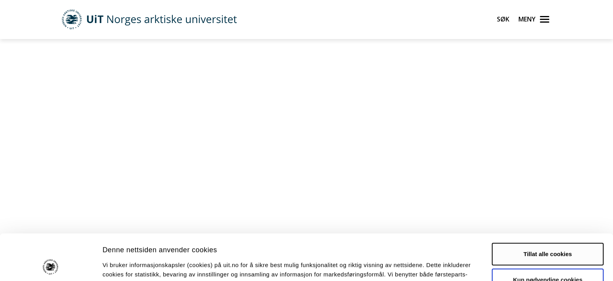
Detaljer (416, 265)
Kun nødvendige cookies (548, 236)
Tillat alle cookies (547, 211)
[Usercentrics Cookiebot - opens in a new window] (50, 266)
